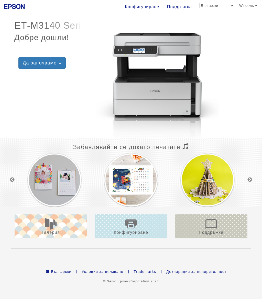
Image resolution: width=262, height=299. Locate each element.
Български (59, 272)
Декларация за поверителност (196, 272)
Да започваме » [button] (42, 62)
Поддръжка (179, 7)
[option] (54, 180)
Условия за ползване (102, 272)
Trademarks (145, 272)
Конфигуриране (142, 7)
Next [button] (249, 179)
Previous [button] (12, 179)
